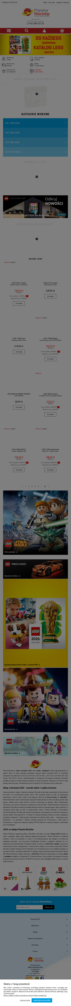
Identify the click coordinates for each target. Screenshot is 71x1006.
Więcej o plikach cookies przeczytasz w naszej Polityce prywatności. (25, 995)
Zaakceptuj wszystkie (41, 1000)
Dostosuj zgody (25, 1000)
